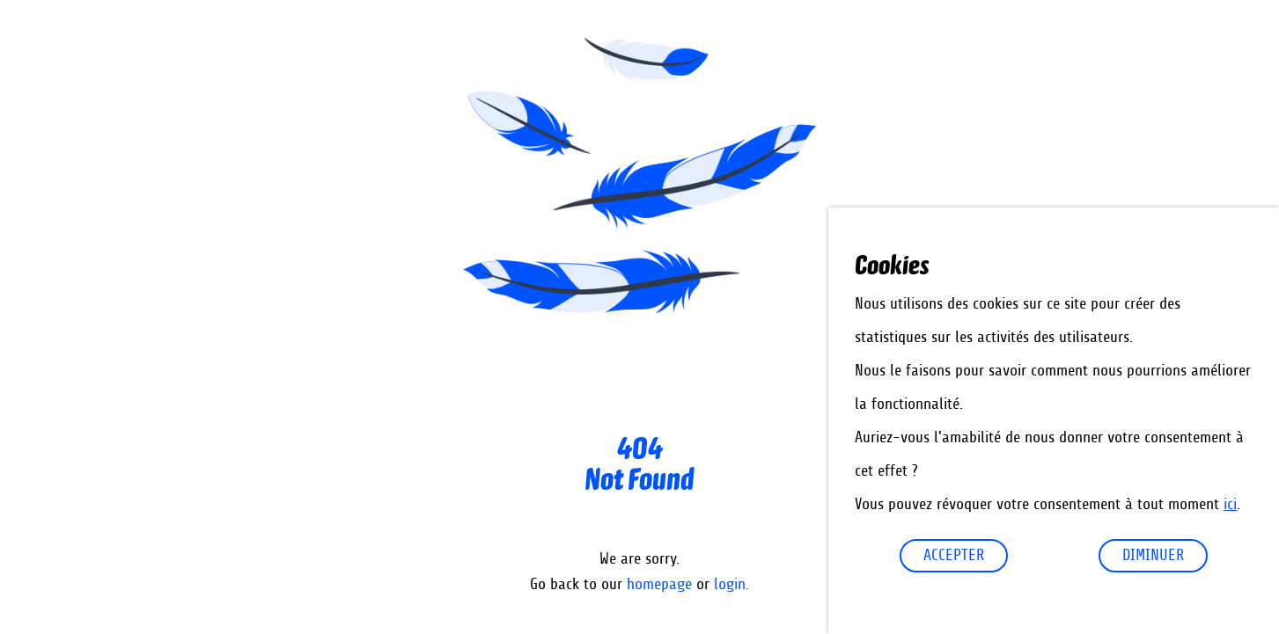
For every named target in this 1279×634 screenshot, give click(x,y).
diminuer (1153, 556)
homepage (659, 585)
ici (1230, 505)
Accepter (953, 556)
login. (731, 585)
